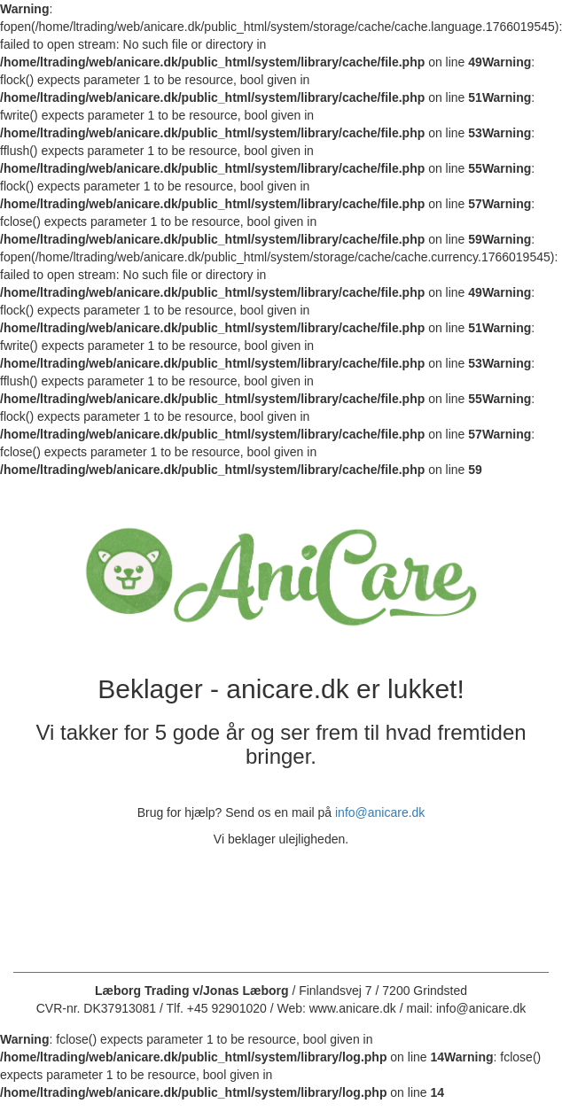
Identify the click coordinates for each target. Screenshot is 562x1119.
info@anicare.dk (380, 812)
